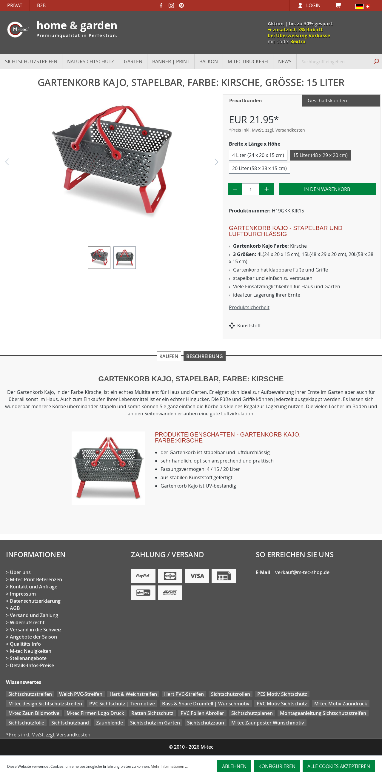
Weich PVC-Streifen (80, 694)
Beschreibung (204, 356)
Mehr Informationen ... (169, 766)
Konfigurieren (276, 766)
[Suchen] (375, 61)
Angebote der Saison (33, 636)
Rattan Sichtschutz (152, 713)
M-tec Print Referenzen (36, 579)
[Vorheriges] (6, 163)
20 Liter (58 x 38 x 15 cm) (259, 168)
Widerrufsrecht (27, 622)
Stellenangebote (28, 658)
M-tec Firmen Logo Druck (95, 713)
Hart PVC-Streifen (184, 694)
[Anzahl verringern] (235, 189)
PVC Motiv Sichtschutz (282, 703)
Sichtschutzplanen (252, 713)
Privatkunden (245, 100)
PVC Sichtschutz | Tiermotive (122, 703)
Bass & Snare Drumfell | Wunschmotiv (205, 703)
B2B (41, 5)
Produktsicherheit (249, 307)
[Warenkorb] (340, 5)
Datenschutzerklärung (35, 601)
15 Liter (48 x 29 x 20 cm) (320, 155)
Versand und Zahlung (34, 615)
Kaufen (168, 356)
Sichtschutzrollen (230, 694)
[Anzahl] (251, 189)
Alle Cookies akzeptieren (338, 766)
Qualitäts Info (25, 644)
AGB (15, 608)
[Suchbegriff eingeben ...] (333, 61)
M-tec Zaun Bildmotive (33, 713)
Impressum (23, 594)
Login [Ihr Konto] (313, 5)
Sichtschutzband (70, 722)
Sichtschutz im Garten (155, 722)
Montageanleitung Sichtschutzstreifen (323, 713)
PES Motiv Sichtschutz (282, 694)
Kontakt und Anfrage (33, 586)
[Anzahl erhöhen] (266, 189)
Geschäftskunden (327, 100)
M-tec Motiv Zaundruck (340, 703)
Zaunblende (109, 722)
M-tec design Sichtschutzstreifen (45, 703)
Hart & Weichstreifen (133, 694)
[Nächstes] (216, 163)
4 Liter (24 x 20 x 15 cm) (258, 155)
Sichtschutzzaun (205, 722)
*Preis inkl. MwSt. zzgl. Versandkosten (267, 130)
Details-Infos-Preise (32, 665)
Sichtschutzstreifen (30, 694)
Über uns (20, 572)
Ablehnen (234, 766)
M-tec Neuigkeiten (30, 651)
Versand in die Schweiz (35, 629)
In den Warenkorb (327, 189)
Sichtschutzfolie (26, 722)
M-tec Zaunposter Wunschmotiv (267, 722)
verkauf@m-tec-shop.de (302, 572)
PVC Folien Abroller (202, 713)
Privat (14, 5)
